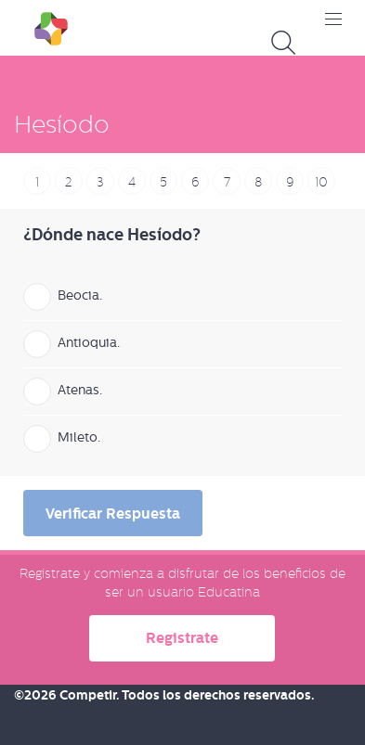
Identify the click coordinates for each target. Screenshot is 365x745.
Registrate (182, 638)
